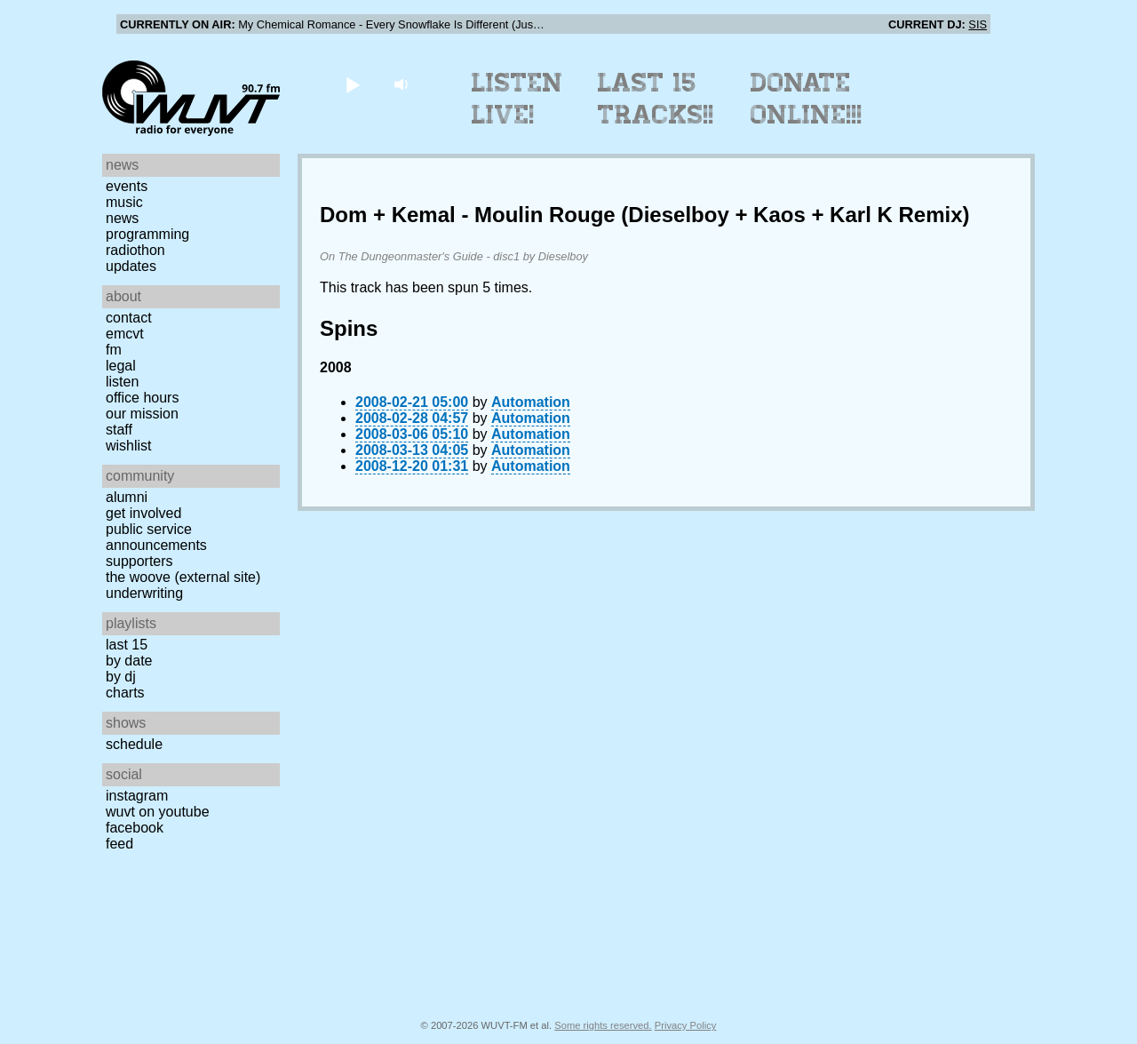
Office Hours (142, 397)
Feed (119, 843)
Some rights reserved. (602, 1025)
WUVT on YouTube (158, 811)
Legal (121, 365)
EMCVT (125, 333)
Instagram (137, 795)
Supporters (139, 561)
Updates (131, 266)
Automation (530, 402)
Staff (119, 429)
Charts (125, 692)
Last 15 (126, 644)
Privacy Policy (686, 1025)
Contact (129, 317)
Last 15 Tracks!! (656, 99)
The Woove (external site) (183, 577)
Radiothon (135, 250)
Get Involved (143, 513)
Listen (122, 381)
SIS (977, 24)
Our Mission (142, 413)
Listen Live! (517, 99)
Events (126, 186)
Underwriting (144, 593)
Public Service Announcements (156, 537)
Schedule (134, 744)
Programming (147, 234)
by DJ (121, 676)
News (122, 218)
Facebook (134, 827)
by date (129, 660)
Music (124, 202)
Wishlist (129, 445)
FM (114, 349)
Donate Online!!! (807, 99)
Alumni (126, 497)
